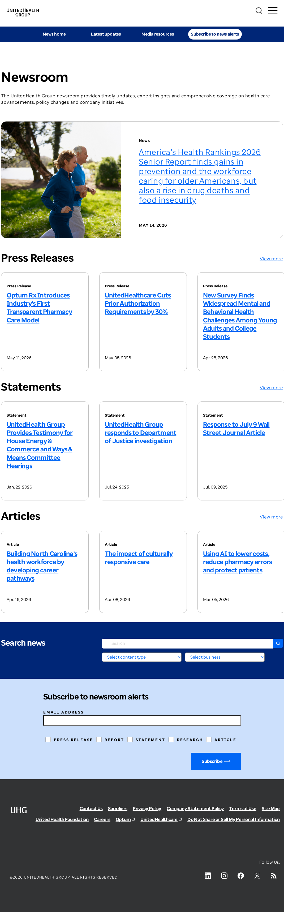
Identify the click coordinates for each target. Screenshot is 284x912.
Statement (150, 739)
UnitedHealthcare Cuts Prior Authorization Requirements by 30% (138, 303)
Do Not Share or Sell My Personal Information (233, 819)
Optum (123, 819)
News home (54, 34)
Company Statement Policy (195, 808)
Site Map (271, 808)
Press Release (73, 739)
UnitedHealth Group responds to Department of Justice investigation (140, 432)
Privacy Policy (147, 808)
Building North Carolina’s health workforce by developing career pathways (42, 566)
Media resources (157, 34)
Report (114, 739)
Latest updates (106, 34)
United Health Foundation (62, 819)
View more (271, 259)
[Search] (259, 10)
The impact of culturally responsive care (139, 557)
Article (225, 739)
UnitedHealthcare (159, 819)
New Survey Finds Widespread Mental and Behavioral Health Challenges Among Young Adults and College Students (240, 316)
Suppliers (117, 808)
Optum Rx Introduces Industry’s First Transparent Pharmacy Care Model (39, 307)
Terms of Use (242, 808)
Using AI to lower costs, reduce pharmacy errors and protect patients (237, 561)
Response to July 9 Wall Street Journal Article (236, 428)
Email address (63, 712)
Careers (102, 819)
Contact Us (91, 808)
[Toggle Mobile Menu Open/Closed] (272, 10)
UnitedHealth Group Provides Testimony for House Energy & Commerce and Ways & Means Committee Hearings (39, 445)
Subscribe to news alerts (215, 34)
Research (190, 739)
